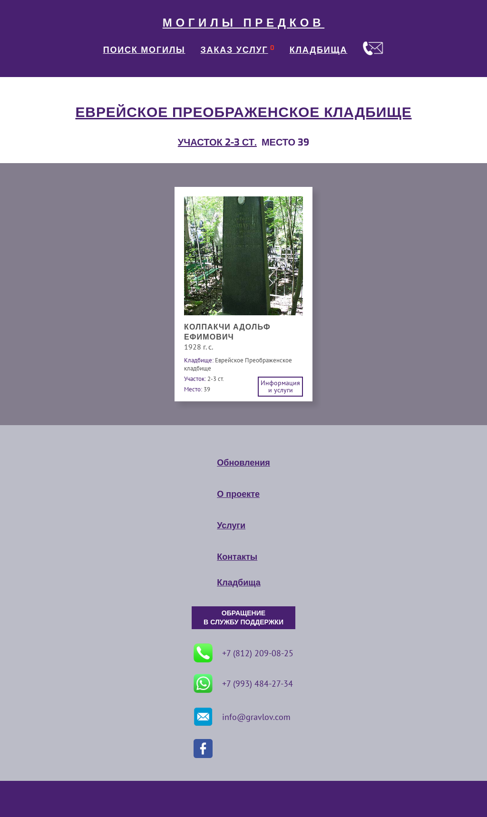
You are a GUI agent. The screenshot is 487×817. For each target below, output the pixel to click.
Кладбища (238, 582)
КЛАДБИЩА (319, 50)
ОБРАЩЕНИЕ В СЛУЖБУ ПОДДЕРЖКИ (243, 618)
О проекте (238, 494)
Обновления (243, 462)
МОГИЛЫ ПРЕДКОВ (243, 22)
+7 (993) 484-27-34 (243, 683)
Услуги (231, 525)
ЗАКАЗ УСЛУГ (234, 50)
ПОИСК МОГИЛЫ (144, 50)
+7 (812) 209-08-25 (243, 652)
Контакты (237, 557)
